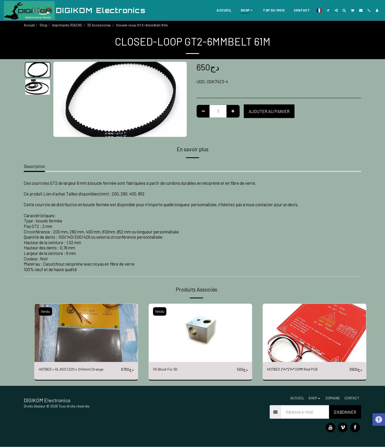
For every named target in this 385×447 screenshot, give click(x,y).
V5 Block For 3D (167, 369)
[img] (86, 333)
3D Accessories (99, 25)
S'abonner (345, 412)
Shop (43, 25)
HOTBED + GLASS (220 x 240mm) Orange (76, 369)
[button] (328, 10)
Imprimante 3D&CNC (67, 25)
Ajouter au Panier (269, 111)
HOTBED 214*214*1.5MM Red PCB (297, 369)
